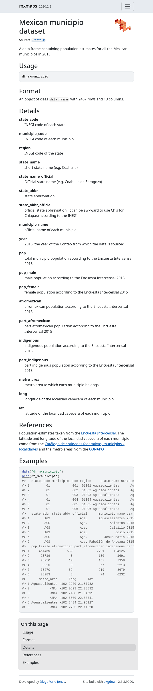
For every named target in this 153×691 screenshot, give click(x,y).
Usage (28, 632)
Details (28, 647)
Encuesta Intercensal (98, 433)
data (26, 471)
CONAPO (96, 449)
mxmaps (28, 6)
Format (29, 639)
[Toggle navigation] (127, 6)
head (26, 476)
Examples (31, 662)
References (32, 654)
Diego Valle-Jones (52, 681)
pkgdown (110, 681)
